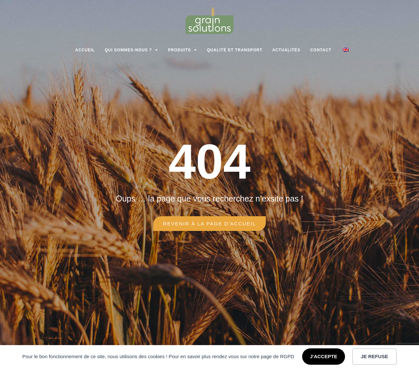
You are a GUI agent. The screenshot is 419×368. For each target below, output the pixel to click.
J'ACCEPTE (323, 356)
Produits (182, 50)
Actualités (286, 50)
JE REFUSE (374, 356)
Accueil (85, 50)
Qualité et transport (234, 50)
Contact (321, 50)
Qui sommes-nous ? (131, 50)
